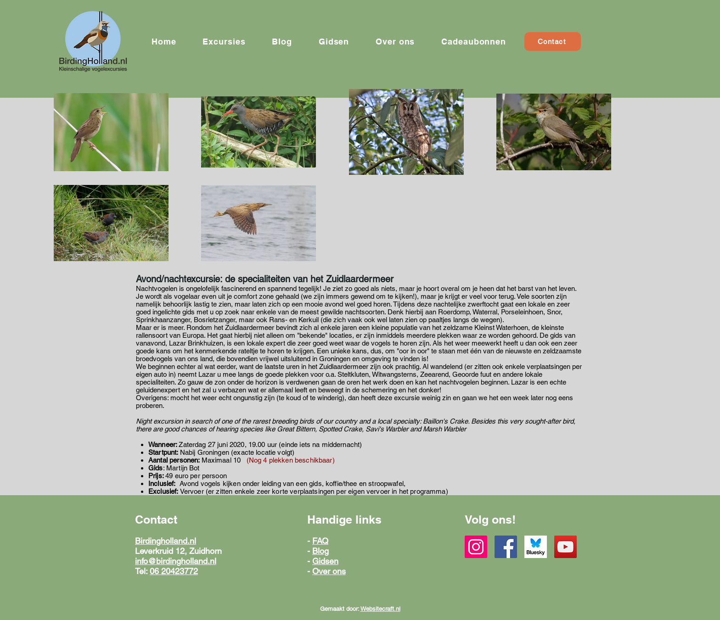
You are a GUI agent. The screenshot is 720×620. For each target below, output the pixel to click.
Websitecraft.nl (380, 608)
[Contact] (552, 41)
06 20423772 (174, 571)
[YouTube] (565, 547)
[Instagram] (476, 547)
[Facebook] (506, 547)
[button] (224, 41)
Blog (320, 551)
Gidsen (325, 561)
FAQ (320, 541)
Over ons (329, 571)
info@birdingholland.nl (175, 561)
